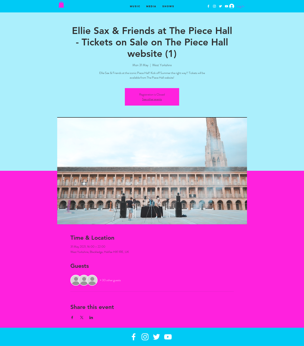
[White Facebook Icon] (208, 6)
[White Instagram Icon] (214, 6)
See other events (152, 99)
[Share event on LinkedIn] (91, 317)
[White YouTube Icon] (226, 6)
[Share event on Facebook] (72, 317)
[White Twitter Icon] (220, 6)
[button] (61, 4)
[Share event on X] (82, 317)
